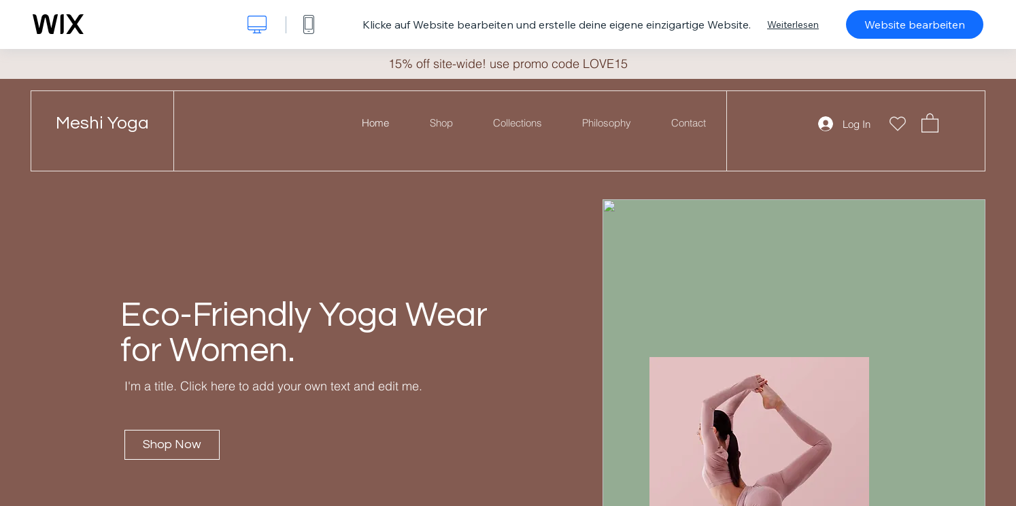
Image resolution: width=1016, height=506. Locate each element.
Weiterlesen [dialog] (793, 24)
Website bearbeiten (914, 24)
